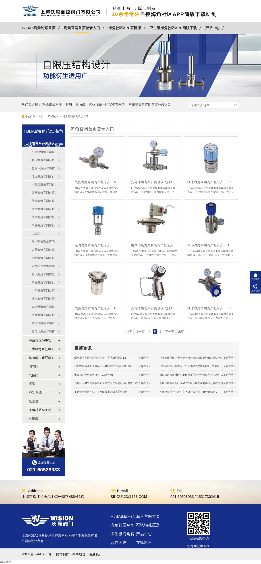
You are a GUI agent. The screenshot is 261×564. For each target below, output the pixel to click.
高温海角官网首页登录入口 (45, 225)
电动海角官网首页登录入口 (45, 257)
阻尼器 (33, 401)
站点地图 (119, 551)
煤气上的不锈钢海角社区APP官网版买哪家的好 (101, 357)
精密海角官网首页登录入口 (45, 282)
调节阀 (33, 366)
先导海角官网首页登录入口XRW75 (154, 182)
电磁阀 (33, 419)
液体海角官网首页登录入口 (45, 298)
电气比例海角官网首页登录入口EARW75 (154, 245)
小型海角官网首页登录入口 (45, 290)
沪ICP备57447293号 (36, 554)
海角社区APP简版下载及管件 (43, 410)
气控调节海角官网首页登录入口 (45, 241)
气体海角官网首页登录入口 (45, 217)
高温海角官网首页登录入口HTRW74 (210, 245)
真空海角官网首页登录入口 (45, 209)
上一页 (140, 331)
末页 (181, 331)
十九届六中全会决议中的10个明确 (93, 374)
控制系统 (35, 392)
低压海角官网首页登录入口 (45, 176)
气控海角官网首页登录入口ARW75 (97, 182)
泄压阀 (36, 233)
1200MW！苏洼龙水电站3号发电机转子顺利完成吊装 (103, 366)
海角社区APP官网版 (124, 28)
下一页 (169, 331)
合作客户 (119, 542)
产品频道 (53, 116)
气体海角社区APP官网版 (107, 105)
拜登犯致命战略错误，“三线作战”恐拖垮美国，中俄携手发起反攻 (196, 366)
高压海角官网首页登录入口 (45, 192)
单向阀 (80, 105)
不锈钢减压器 (52, 105)
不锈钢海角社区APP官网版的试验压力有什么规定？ (189, 391)
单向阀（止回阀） (42, 358)
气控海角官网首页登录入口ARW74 (97, 308)
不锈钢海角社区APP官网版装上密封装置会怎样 (101, 391)
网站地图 (6, 561)
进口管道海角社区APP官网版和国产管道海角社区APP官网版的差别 (198, 374)
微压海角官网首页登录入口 (45, 160)
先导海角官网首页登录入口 (45, 249)
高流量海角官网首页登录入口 (45, 323)
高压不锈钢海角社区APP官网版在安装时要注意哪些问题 (191, 383)
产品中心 (212, 28)
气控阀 (33, 375)
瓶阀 (68, 105)
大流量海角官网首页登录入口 (45, 306)
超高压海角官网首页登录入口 (45, 331)
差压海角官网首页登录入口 (45, 274)
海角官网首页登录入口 (82, 28)
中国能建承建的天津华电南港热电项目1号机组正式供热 (191, 357)
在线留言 (144, 542)
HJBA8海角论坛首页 (38, 28)
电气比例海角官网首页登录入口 (45, 266)
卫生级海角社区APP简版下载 (173, 28)
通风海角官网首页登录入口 (45, 315)
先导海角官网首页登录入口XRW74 (154, 308)
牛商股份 (78, 554)
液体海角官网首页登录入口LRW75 (210, 182)
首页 (41, 116)
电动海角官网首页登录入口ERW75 (97, 245)
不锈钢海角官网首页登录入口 (150, 105)
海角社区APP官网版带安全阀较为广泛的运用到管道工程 (106, 383)
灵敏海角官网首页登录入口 (45, 200)
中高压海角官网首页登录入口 (45, 184)
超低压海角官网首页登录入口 (45, 168)
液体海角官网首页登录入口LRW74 (210, 308)
